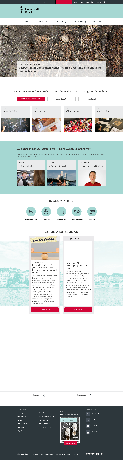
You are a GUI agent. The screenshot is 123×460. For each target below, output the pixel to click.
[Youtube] (91, 426)
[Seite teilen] (39, 395)
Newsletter (67, 454)
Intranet (40, 431)
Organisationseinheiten (35, 2)
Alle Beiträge (45, 309)
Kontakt (75, 454)
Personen (97, 2)
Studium (43, 21)
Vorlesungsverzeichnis (45, 427)
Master (92, 98)
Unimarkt (19, 420)
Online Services (21, 416)
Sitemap (58, 454)
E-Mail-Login (20, 413)
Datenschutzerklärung (47, 454)
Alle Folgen (78, 309)
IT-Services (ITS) (43, 420)
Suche (86, 2)
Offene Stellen (42, 413)
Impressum (34, 454)
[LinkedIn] (92, 420)
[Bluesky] (91, 432)
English (23, 2)
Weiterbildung (80, 21)
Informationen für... (62, 2)
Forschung (61, 21)
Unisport (19, 431)
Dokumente (47, 2)
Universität (98, 21)
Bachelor (61, 98)
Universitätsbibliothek (23, 427)
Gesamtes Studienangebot (31, 98)
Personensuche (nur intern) (46, 416)
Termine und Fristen (44, 423)
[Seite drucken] (84, 395)
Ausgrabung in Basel (61, 68)
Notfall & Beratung (22, 423)
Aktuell (24, 21)
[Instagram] (92, 414)
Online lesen (70, 443)
